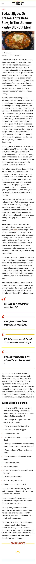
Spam (15, 230)
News (3, 9)
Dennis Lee (7, 53)
